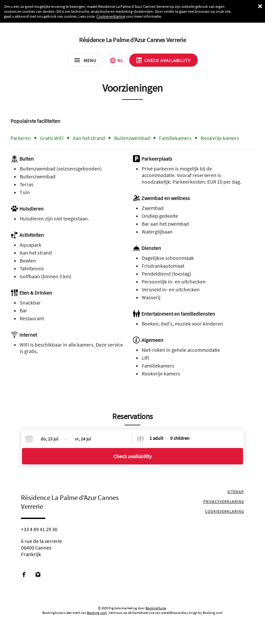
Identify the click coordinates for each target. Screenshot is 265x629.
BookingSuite (156, 608)
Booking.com (97, 612)
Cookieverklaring (110, 16)
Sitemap (235, 491)
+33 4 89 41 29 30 (39, 529)
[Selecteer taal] (116, 60)
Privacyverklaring (223, 501)
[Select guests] (163, 439)
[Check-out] (83, 439)
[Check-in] (44, 439)
